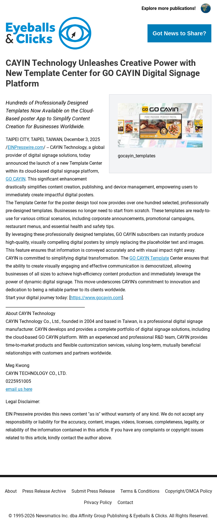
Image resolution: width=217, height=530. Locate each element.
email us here (19, 389)
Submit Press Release (93, 491)
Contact (125, 502)
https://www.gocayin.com (96, 297)
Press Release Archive (44, 491)
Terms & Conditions (139, 491)
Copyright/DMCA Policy (188, 491)
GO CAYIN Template (149, 258)
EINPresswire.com (26, 147)
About (11, 491)
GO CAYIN (15, 179)
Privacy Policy (98, 502)
